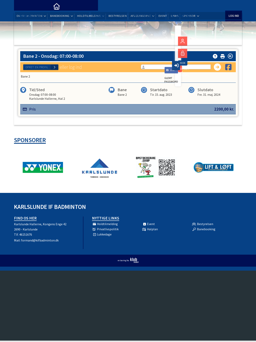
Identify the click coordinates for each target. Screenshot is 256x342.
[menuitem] (20, 6)
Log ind (233, 6)
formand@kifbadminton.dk (40, 242)
